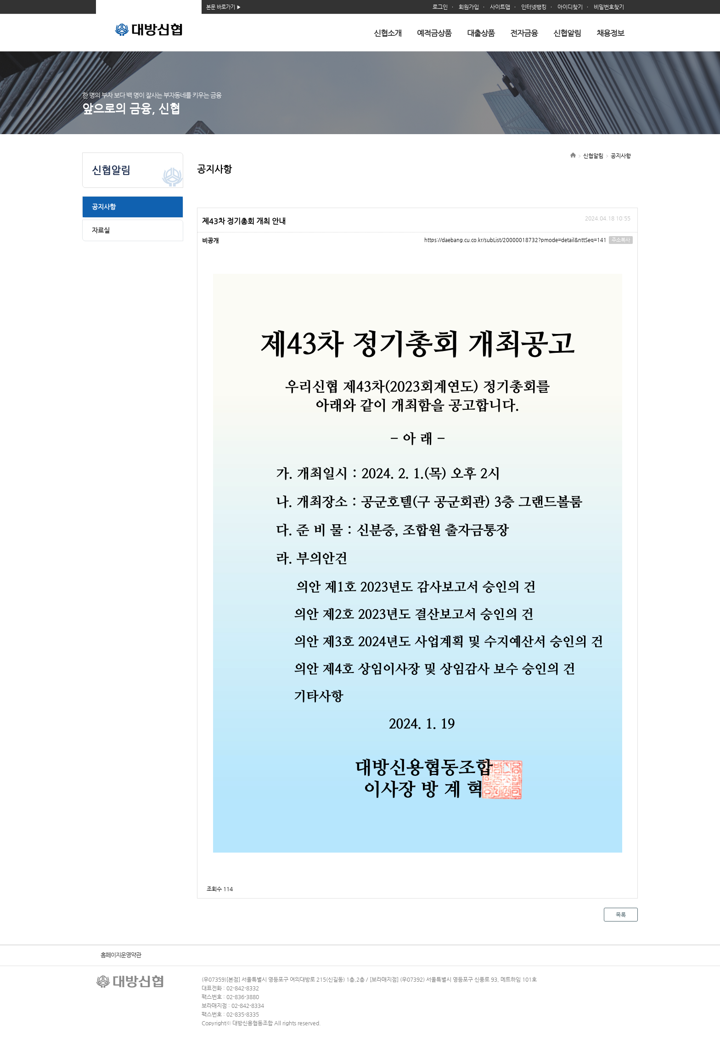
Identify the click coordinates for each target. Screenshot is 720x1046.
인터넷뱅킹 (533, 7)
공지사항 (104, 206)
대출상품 (481, 33)
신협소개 (387, 33)
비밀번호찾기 (609, 7)
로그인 (440, 7)
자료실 (101, 230)
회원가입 (469, 7)
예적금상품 (434, 33)
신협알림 (567, 33)
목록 (621, 914)
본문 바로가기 (220, 7)
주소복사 (621, 240)
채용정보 (610, 33)
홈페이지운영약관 (121, 954)
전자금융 (524, 33)
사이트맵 (500, 7)
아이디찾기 (570, 7)
